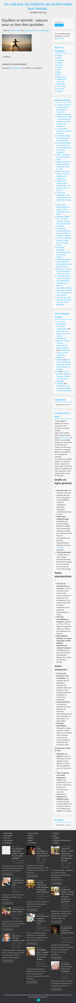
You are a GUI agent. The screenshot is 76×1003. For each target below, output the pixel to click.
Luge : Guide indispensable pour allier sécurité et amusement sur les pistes (63, 209)
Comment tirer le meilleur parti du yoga (18, 882)
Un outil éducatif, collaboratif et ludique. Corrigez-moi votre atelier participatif (64, 376)
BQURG (59, 360)
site (58, 371)
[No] (74, 998)
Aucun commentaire (42, 30)
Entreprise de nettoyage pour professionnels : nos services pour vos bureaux (64, 185)
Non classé (16, 846)
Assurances (61, 89)
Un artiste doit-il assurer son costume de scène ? (64, 131)
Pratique (59, 55)
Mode (58, 74)
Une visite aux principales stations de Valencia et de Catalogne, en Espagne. (64, 364)
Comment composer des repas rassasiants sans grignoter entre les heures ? (43, 887)
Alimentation (61, 84)
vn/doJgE (60, 383)
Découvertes (61, 77)
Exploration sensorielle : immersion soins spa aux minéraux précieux (64, 252)
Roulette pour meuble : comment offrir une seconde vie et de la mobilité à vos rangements (64, 121)
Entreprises (61, 60)
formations (60, 547)
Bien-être (60, 65)
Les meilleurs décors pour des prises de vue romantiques (64, 138)
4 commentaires (19, 863)
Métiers (59, 72)
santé (58, 70)
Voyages (60, 62)
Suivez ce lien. (60, 38)
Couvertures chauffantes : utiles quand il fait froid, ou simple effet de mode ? (64, 197)
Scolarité (60, 91)
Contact (59, 67)
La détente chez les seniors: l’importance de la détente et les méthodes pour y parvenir (64, 280)
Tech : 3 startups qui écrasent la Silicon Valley (64, 157)
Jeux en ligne (61, 86)
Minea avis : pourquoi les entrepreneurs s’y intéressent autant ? (64, 271)
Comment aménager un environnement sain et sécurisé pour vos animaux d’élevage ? (64, 147)
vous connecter (16, 68)
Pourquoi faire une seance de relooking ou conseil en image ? (64, 388)
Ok (38, 1000)
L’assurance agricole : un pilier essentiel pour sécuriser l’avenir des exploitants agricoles (64, 109)
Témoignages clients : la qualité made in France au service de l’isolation (43, 954)
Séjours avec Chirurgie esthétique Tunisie (18, 938)
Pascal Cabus (29, 30)
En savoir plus (7, 874)
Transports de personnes (61, 840)
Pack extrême (65, 438)
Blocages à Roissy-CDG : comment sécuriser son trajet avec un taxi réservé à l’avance (64, 221)
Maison (59, 58)
